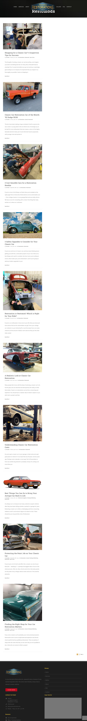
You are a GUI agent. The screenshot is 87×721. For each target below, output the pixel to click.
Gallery (47, 680)
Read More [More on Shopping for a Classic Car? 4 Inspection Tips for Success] (7, 76)
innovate (7, 57)
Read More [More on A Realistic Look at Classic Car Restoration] (7, 399)
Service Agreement (12, 717)
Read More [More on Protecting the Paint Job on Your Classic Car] (7, 578)
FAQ (46, 688)
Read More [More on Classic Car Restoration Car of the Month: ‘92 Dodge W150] (7, 138)
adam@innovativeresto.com (14, 706)
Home (47, 672)
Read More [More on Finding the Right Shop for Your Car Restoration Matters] (7, 649)
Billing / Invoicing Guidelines (14, 720)
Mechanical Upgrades (22, 497)
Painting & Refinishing (31, 497)
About (47, 684)
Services (47, 676)
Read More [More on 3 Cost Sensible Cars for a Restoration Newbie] (7, 206)
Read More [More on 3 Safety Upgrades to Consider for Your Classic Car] (7, 265)
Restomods (27, 57)
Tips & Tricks (32, 57)
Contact (47, 692)
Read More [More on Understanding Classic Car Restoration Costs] (7, 468)
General (26, 119)
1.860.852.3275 (11, 704)
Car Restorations (21, 57)
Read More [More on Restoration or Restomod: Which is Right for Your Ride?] (7, 337)
